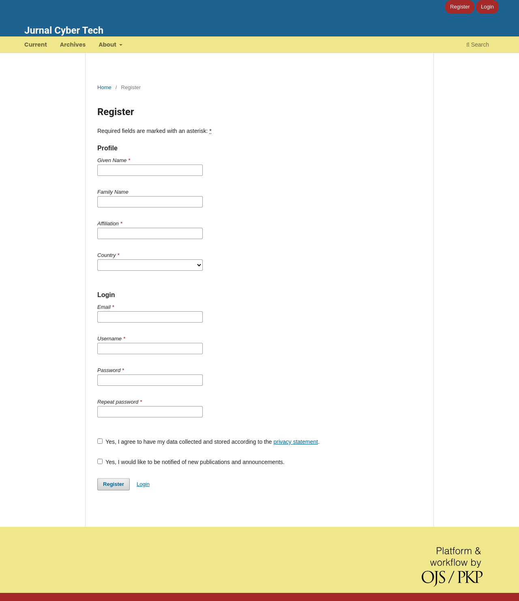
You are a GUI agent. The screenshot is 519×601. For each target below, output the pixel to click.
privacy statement (295, 441)
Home (104, 87)
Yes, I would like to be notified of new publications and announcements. (191, 462)
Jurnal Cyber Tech (63, 30)
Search (477, 44)
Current (35, 45)
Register (460, 7)
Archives (73, 45)
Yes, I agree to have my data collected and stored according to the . (208, 441)
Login (487, 7)
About (108, 45)
